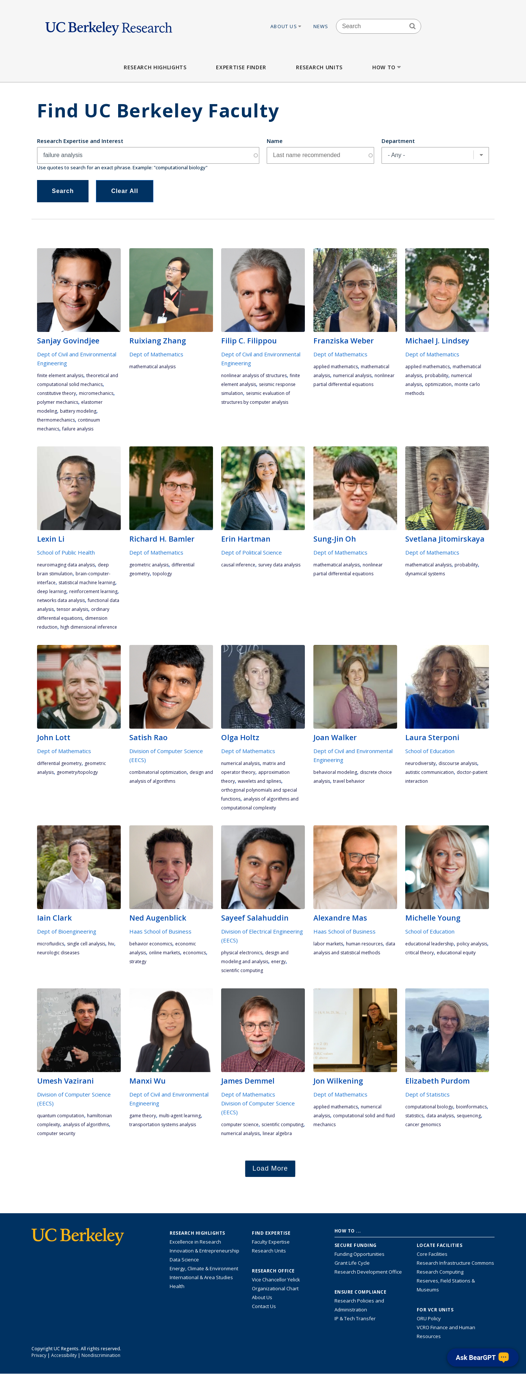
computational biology (429, 1107)
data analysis (440, 1115)
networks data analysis (61, 600)
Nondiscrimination (100, 1355)
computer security (56, 1133)
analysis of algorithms (86, 1124)
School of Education (430, 751)
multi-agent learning (180, 1115)
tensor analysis (72, 609)
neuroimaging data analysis (66, 565)
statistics (414, 1115)
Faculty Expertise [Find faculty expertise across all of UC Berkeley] (271, 1241)
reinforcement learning (93, 591)
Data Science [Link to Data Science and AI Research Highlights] (184, 1259)
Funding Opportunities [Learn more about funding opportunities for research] (359, 1254)
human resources (364, 944)
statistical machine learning (87, 582)
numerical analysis (352, 375)
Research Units (319, 67)
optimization (438, 384)
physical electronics (241, 952)
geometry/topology (77, 772)
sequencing (469, 1115)
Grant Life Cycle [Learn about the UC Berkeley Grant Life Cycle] (352, 1263)
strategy (137, 961)
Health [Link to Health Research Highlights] (177, 1286)
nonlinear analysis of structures (254, 375)
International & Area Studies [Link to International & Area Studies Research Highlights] (201, 1277)
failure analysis (77, 429)
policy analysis (472, 944)
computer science (240, 1124)
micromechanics (96, 393)
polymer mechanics (57, 402)
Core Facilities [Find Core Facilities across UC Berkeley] (432, 1254)
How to (387, 67)
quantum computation (60, 1115)
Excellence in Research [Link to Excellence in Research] (195, 1241)
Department (398, 140)
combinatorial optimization (158, 772)
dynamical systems (425, 573)
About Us (286, 26)
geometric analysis (149, 565)
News (321, 26)
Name (275, 140)
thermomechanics (56, 420)
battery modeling (78, 411)
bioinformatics (471, 1107)
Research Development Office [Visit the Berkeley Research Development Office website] (368, 1271)
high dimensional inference (88, 627)
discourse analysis (458, 763)
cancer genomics (423, 1124)
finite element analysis (60, 375)
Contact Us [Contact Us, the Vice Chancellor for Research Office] (264, 1306)
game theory (142, 1115)
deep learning (51, 591)
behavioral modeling (335, 772)
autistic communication (429, 772)
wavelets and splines (259, 781)
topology (162, 573)
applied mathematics (335, 366)
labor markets (328, 944)
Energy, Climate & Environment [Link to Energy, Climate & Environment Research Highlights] (204, 1268)
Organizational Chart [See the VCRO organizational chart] (275, 1288)
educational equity (456, 952)
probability (436, 375)
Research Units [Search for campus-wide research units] (269, 1250)
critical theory (419, 952)
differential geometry (59, 763)
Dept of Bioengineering (66, 931)
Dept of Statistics (427, 1094)
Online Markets (164, 952)
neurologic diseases (58, 952)
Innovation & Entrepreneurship (204, 1250)
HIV (111, 944)
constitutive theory (56, 393)
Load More (270, 1168)
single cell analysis (86, 944)
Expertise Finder (241, 67)
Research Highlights (155, 67)
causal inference (238, 565)
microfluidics (50, 944)
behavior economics (150, 944)
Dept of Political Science (251, 552)
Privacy (38, 1355)
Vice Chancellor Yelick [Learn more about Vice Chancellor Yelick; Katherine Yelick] (276, 1279)
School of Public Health (66, 552)
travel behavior (349, 781)
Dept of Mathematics (156, 354)
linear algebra (277, 1133)
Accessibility (64, 1355)
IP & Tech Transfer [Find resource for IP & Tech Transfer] (355, 1318)
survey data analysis (279, 565)
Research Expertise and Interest (80, 140)
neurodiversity (420, 763)
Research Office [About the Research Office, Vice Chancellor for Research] (273, 1271)
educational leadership (429, 944)
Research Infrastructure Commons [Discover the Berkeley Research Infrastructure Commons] (455, 1263)
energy (278, 961)
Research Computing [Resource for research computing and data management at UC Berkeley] (440, 1271)
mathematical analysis (152, 366)
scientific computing (242, 970)
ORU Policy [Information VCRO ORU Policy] (429, 1318)
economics (194, 952)
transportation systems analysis (162, 1124)
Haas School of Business (160, 931)
